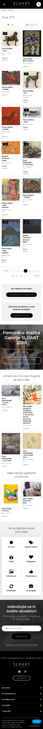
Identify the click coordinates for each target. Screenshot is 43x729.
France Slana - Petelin (7, 88)
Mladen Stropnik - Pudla (6, 158)
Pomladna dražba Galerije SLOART (21, 360)
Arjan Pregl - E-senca (7, 510)
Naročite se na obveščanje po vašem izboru (21, 645)
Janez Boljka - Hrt (28, 92)
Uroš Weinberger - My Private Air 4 (28, 454)
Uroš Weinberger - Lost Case (7, 458)
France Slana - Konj (28, 121)
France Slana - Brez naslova (7, 205)
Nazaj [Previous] (6, 271)
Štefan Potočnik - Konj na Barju (27, 239)
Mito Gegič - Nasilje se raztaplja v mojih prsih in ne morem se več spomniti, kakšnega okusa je (28, 414)
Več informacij (34, 725)
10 (21, 276)
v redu (36, 721)
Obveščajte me (21, 315)
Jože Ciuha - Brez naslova (28, 60)
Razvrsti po (32, 25)
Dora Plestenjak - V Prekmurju (28, 162)
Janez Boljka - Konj (7, 49)
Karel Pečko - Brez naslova (7, 250)
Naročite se (21, 636)
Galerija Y (21, 678)
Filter (11, 25)
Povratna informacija (21, 295)
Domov (4, 10)
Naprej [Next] (36, 276)
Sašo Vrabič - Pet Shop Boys (28, 501)
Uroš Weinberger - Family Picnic (7, 401)
